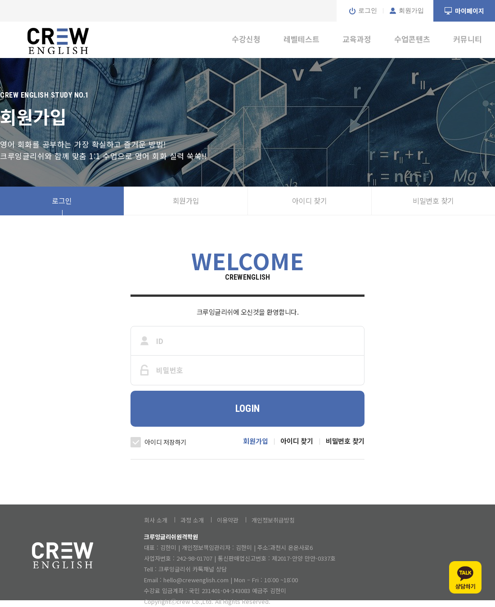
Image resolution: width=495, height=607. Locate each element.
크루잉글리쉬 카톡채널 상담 (192, 569)
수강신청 (246, 39)
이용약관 (227, 520)
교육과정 (356, 39)
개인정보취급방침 (273, 520)
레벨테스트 (302, 39)
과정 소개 (192, 520)
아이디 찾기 (309, 200)
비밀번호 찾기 (433, 200)
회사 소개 (155, 520)
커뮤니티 (467, 39)
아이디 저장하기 (165, 441)
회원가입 (186, 200)
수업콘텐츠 (412, 39)
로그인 (62, 200)
